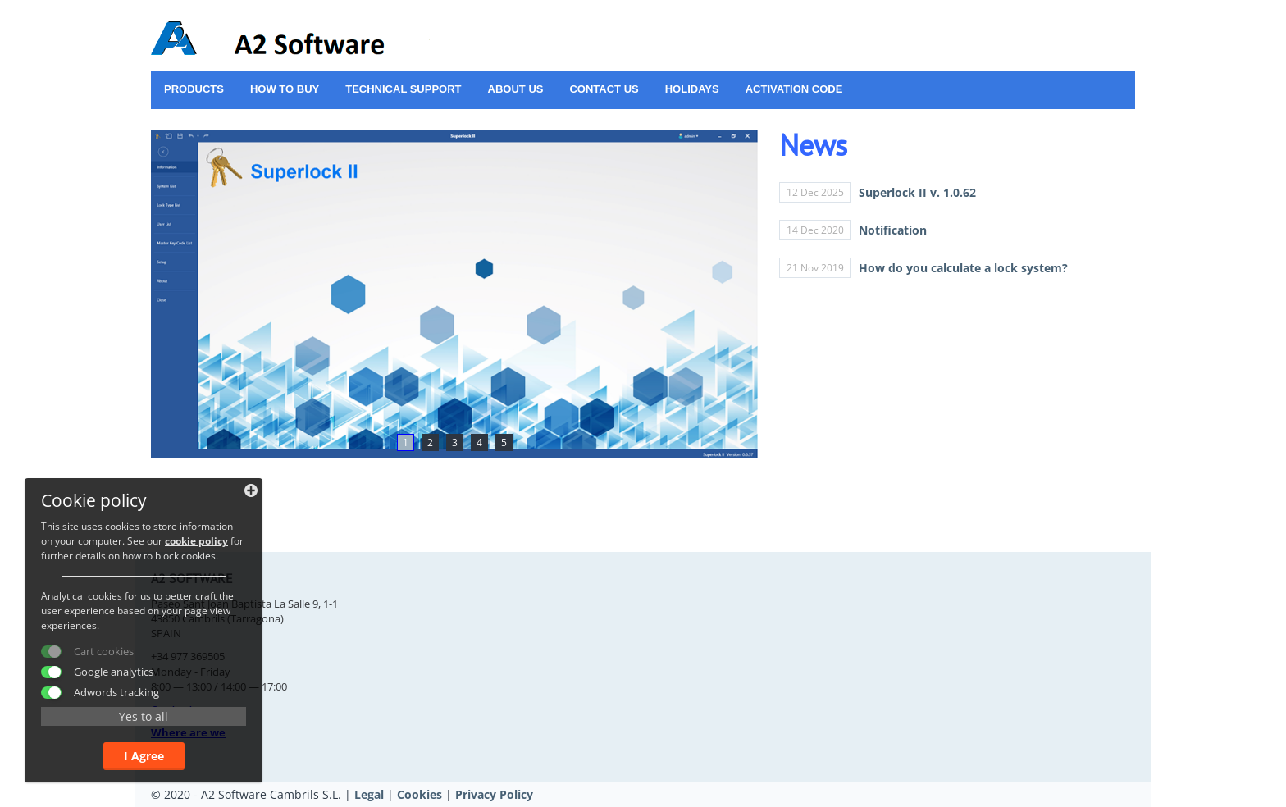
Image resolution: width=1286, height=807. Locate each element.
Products (194, 89)
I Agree (144, 756)
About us (516, 89)
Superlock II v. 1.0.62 (917, 192)
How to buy (284, 89)
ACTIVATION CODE (794, 89)
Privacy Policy (494, 794)
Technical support (403, 89)
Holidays (692, 89)
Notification (893, 230)
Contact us (603, 89)
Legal (369, 794)
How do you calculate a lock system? (963, 268)
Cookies (419, 794)
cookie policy (196, 541)
